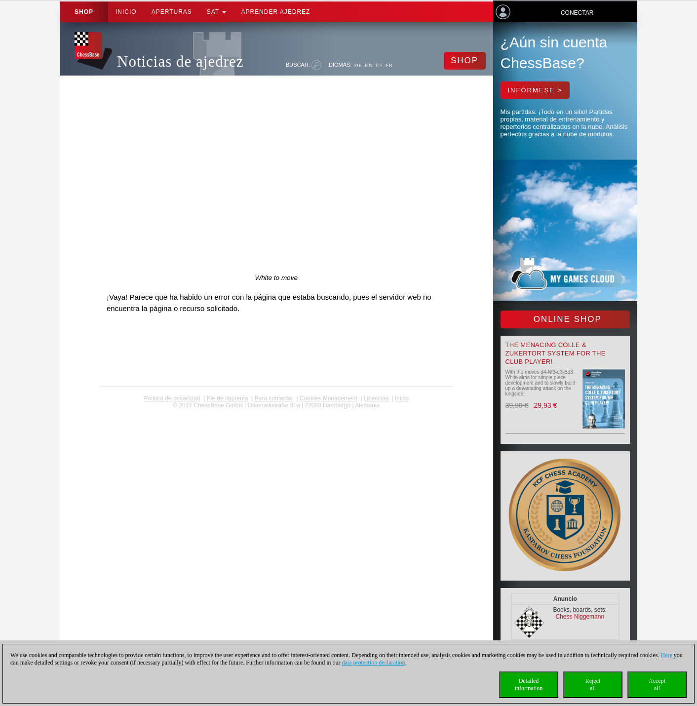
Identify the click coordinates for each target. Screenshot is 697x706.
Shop (84, 11)
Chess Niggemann (579, 616)
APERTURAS (172, 11)
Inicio (126, 11)
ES (379, 65)
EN (369, 65)
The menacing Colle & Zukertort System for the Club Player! (555, 353)
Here (666, 655)
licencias (376, 398)
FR (389, 65)
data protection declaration (373, 662)
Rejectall (593, 684)
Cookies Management (328, 398)
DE (358, 65)
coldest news (276, 412)
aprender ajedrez (275, 11)
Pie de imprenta (227, 398)
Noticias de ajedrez (180, 61)
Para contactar (274, 398)
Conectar (577, 12)
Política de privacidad (172, 398)
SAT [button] (217, 11)
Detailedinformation (529, 684)
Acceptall (657, 684)
